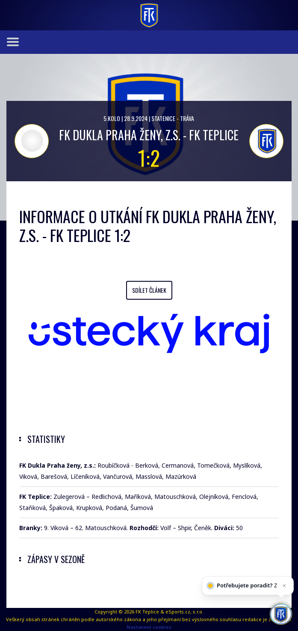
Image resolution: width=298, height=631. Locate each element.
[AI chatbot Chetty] (281, 614)
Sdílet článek (149, 290)
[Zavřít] (284, 586)
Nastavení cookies (149, 627)
